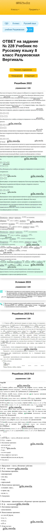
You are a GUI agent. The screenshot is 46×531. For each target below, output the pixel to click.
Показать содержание (23, 70)
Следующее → (31, 76)
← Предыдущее (15, 76)
